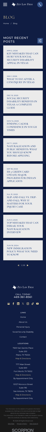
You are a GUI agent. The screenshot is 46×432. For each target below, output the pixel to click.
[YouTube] (37, 303)
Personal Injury (23, 327)
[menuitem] (11, 423)
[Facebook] (13, 303)
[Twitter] (23, 303)
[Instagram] (28, 303)
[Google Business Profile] (8, 303)
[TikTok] (32, 303)
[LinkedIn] (18, 303)
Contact (23, 337)
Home (23, 317)
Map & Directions (23, 358)
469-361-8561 (23, 297)
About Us (23, 322)
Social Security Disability (23, 332)
